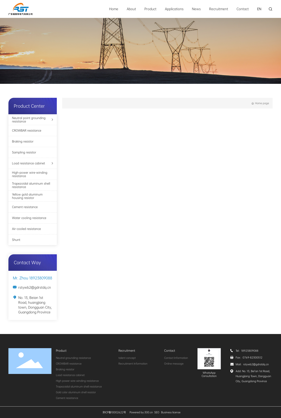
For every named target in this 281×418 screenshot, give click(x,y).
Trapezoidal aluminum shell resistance (31, 185)
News (196, 9)
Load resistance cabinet (28, 163)
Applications (174, 9)
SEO (156, 412)
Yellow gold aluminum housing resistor (27, 196)
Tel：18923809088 (247, 350)
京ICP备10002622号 (114, 412)
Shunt (16, 240)
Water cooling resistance (29, 218)
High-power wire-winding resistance (29, 174)
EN (259, 9)
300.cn (148, 412)
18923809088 (40, 278)
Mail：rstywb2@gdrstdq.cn (252, 364)
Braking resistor (23, 141)
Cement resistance (25, 207)
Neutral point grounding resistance (29, 119)
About (131, 9)
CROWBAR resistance (26, 130)
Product (150, 9)
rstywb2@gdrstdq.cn (34, 287)
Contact (243, 9)
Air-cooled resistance (26, 229)
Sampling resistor (24, 152)
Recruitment (218, 9)
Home (113, 9)
